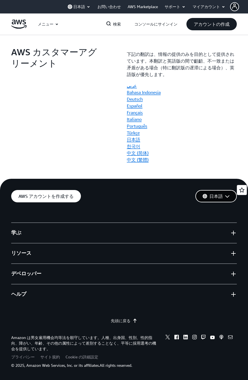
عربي (132, 85)
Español (134, 106)
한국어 (133, 146)
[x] (167, 338)
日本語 (133, 139)
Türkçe (133, 133)
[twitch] (203, 338)
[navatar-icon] (234, 6)
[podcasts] (221, 338)
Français (135, 112)
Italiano (134, 119)
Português (137, 126)
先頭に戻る (124, 321)
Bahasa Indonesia (144, 92)
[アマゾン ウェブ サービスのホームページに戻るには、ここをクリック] (19, 27)
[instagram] (194, 338)
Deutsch (135, 99)
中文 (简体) (138, 153)
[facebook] (176, 338)
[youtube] (212, 338)
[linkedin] (185, 338)
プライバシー (23, 356)
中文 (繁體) (138, 159)
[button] (239, 6)
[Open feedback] (242, 190)
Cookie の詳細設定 (81, 356)
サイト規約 (50, 356)
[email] (230, 338)
